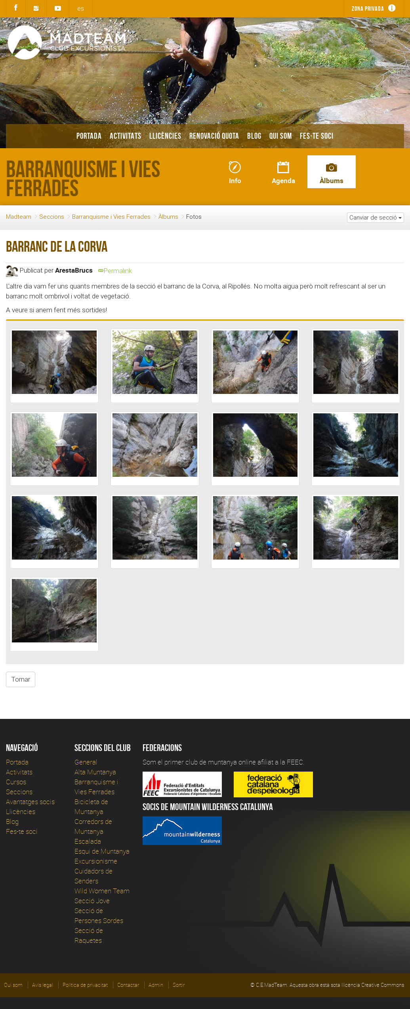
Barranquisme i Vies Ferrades (111, 216)
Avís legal (42, 984)
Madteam (18, 216)
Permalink (115, 270)
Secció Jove (92, 900)
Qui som (280, 135)
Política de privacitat (85, 984)
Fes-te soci (317, 135)
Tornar (20, 679)
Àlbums (168, 216)
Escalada (87, 841)
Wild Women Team (102, 890)
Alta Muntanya (95, 771)
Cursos (16, 781)
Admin (156, 984)
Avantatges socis (30, 801)
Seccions (51, 216)
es (80, 8)
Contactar (128, 984)
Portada (89, 135)
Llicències (165, 135)
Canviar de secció (375, 217)
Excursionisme (95, 861)
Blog (254, 135)
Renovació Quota (214, 135)
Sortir (179, 984)
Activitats (125, 135)
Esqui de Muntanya (102, 851)
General (85, 761)
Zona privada (368, 8)
